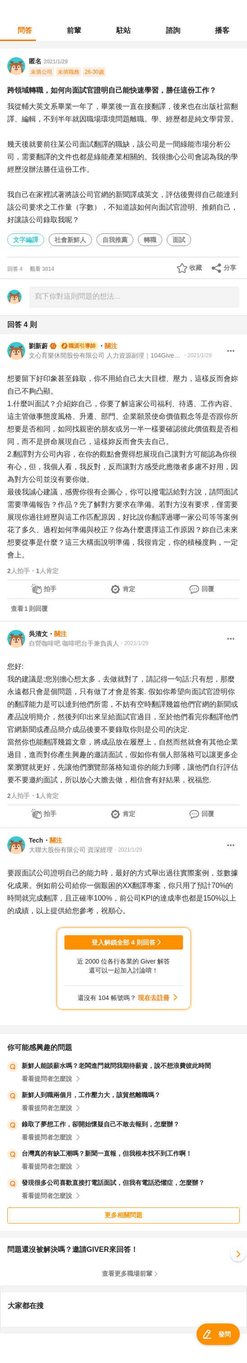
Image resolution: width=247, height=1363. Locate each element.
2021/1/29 (56, 61)
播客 (222, 30)
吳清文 (38, 633)
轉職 (150, 239)
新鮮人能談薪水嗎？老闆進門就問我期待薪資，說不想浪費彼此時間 (116, 1065)
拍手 (50, 588)
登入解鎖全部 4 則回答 (123, 942)
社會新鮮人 (70, 239)
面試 (179, 239)
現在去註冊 (153, 997)
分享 (230, 267)
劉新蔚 (38, 346)
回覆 (207, 588)
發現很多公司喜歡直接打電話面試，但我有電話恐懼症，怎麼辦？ (113, 1182)
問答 (25, 30)
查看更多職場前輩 (127, 1273)
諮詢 (173, 30)
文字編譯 (25, 239)
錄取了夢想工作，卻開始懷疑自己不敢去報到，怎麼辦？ (100, 1124)
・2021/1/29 (196, 355)
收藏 (195, 267)
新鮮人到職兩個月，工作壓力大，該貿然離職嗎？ (91, 1094)
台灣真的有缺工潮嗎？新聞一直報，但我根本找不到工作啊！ (107, 1153)
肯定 (129, 588)
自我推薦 (115, 239)
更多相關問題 (123, 1215)
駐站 (123, 30)
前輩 (74, 30)
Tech (36, 840)
